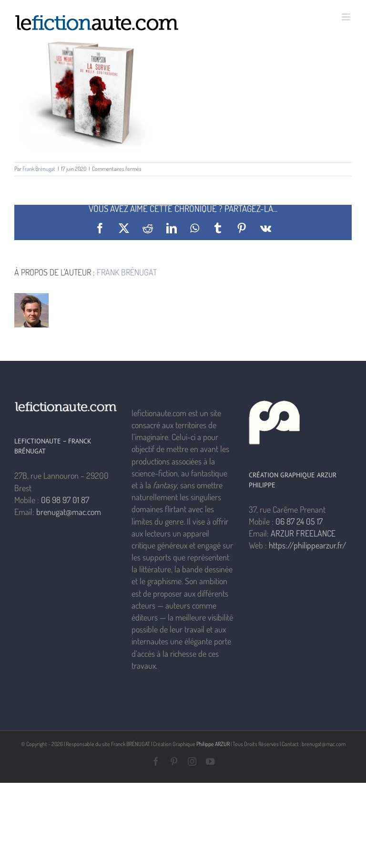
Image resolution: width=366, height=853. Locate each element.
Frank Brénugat (38, 168)
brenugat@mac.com (68, 511)
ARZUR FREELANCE (303, 533)
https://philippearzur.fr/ (307, 545)
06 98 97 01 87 (65, 500)
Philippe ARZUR (213, 744)
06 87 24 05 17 (299, 521)
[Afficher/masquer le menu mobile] (347, 17)
